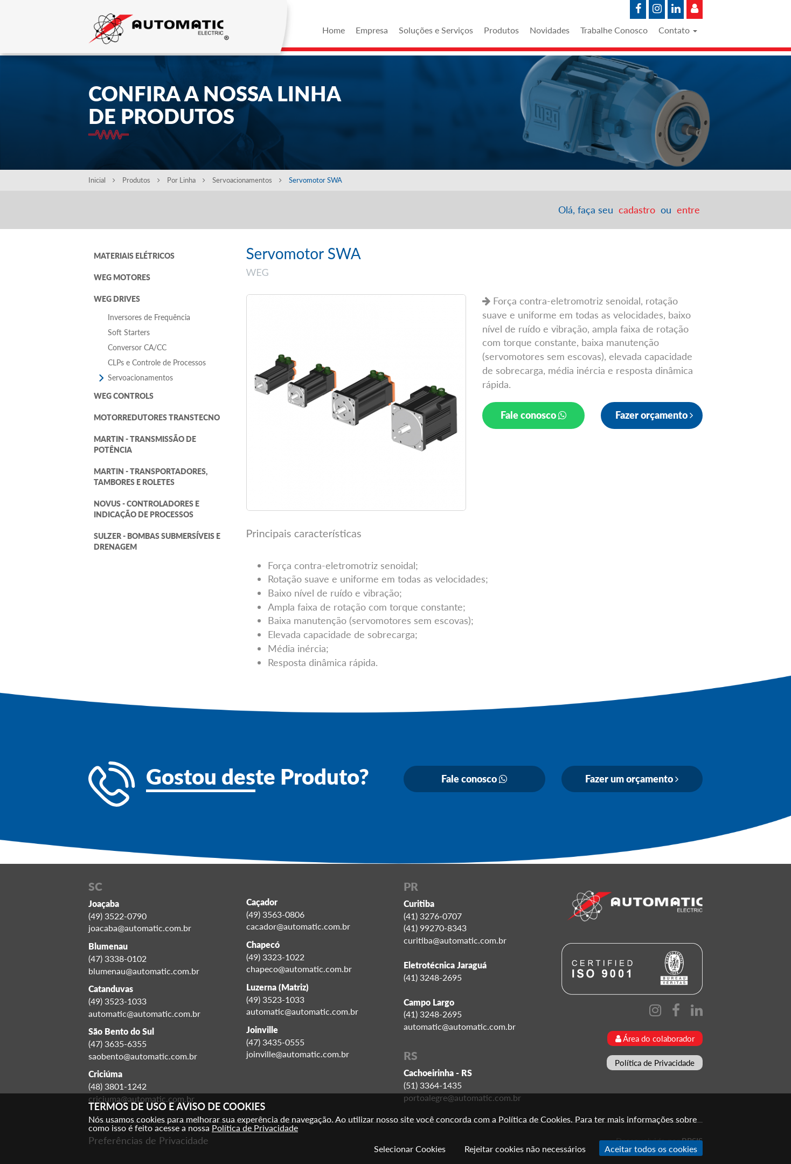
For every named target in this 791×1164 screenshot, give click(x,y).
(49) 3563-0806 (275, 914)
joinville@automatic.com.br (297, 1054)
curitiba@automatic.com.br (455, 940)
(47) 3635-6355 (117, 1043)
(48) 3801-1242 (117, 1086)
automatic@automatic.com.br (144, 1013)
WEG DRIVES (117, 298)
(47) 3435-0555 (275, 1042)
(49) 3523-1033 (117, 1001)
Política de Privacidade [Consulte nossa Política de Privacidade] (255, 1128)
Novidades (550, 30)
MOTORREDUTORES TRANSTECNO (157, 417)
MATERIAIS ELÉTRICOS (134, 255)
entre (688, 210)
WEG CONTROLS (124, 395)
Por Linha (186, 180)
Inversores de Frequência (149, 317)
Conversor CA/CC (137, 347)
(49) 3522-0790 (117, 916)
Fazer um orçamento (631, 779)
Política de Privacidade (655, 1063)
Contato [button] (677, 30)
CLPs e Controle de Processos (157, 362)
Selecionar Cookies (410, 1149)
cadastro (637, 210)
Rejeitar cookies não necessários (525, 1149)
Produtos (501, 30)
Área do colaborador (655, 1038)
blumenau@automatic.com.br (143, 971)
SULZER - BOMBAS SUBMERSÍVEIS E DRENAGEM (157, 541)
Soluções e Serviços (436, 30)
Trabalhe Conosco (614, 30)
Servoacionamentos (247, 180)
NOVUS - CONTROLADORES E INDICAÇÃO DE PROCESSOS (146, 509)
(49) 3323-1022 (275, 957)
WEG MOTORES (122, 277)
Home (333, 30)
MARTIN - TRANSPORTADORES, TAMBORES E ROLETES (150, 477)
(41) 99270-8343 (435, 928)
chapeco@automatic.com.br (299, 969)
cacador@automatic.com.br (298, 926)
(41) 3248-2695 (433, 977)
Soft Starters (129, 332)
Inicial (101, 180)
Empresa (372, 30)
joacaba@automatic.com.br (139, 928)
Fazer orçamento (654, 415)
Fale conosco (533, 415)
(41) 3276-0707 (433, 916)
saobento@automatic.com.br (142, 1056)
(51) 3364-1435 (433, 1085)
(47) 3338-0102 (117, 958)
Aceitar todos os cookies (651, 1149)
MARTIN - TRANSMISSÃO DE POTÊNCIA (145, 444)
